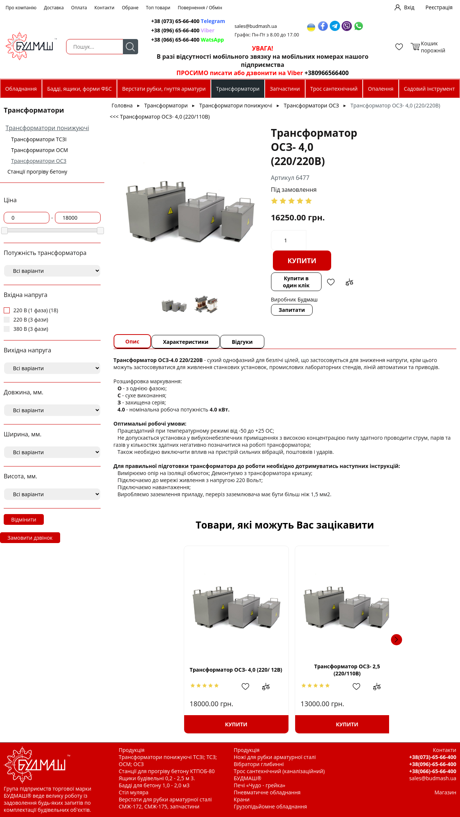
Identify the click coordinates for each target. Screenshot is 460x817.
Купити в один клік (295, 282)
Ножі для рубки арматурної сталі (275, 757)
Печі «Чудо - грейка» (260, 785)
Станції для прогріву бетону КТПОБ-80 (167, 771)
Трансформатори (238, 88)
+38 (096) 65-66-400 (183, 30)
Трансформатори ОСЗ (38, 160)
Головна (122, 105)
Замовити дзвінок (30, 537)
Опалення (381, 88)
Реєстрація (439, 7)
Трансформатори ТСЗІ (38, 139)
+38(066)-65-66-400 (432, 771)
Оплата (79, 7)
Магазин (445, 792)
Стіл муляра (134, 792)
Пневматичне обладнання (267, 792)
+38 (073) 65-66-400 (189, 21)
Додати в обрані (330, 282)
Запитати (290, 309)
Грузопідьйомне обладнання (270, 806)
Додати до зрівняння (348, 282)
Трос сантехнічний (334, 88)
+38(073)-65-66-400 (432, 757)
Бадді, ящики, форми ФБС (79, 88)
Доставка (53, 7)
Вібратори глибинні (259, 764)
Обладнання (21, 88)
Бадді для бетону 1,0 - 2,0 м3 (154, 785)
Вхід (409, 7)
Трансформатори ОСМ (39, 150)
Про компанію (21, 7)
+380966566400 (323, 73)
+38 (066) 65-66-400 (188, 39)
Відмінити (23, 519)
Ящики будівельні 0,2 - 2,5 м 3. (157, 778)
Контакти (104, 7)
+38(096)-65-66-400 (432, 764)
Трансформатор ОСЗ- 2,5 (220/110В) (285, 670)
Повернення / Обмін (200, 7)
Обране (130, 7)
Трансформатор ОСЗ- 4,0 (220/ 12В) (179, 670)
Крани (242, 799)
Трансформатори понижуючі (47, 128)
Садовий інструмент (429, 88)
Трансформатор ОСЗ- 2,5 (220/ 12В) (390, 670)
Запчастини (285, 88)
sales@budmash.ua (258, 26)
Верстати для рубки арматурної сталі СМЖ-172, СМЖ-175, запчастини (165, 803)
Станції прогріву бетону (37, 171)
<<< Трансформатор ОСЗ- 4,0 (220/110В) (160, 116)
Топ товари (158, 7)
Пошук (129, 46)
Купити (300, 260)
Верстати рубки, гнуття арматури (164, 88)
